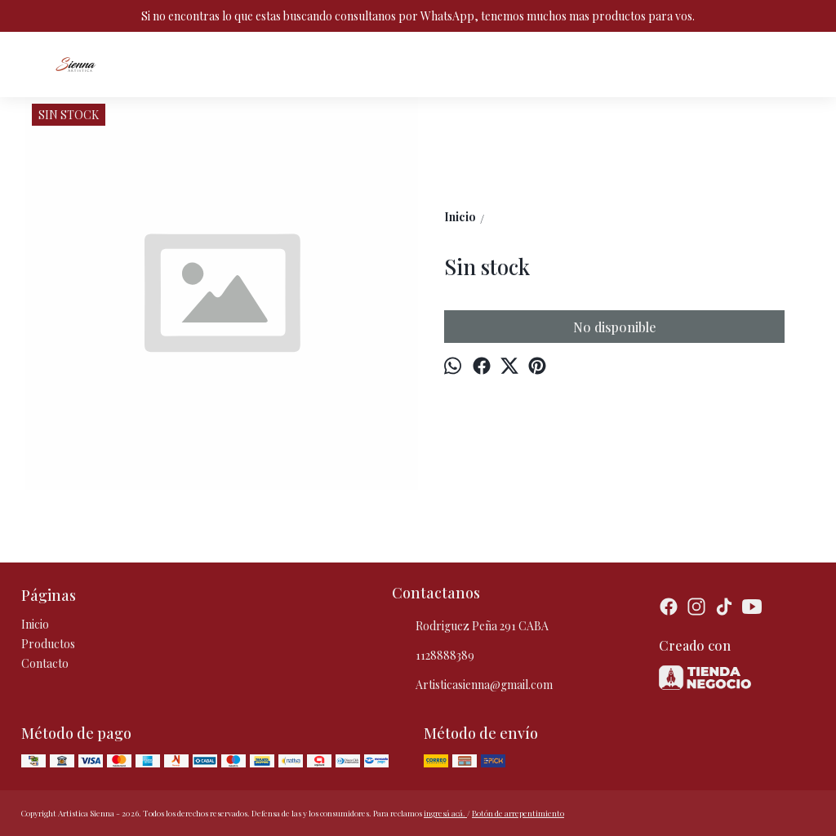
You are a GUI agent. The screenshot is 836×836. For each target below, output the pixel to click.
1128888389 (433, 656)
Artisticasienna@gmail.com (472, 686)
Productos (48, 643)
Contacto (45, 663)
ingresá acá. (445, 813)
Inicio (35, 624)
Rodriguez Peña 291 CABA (470, 627)
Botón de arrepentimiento (518, 813)
